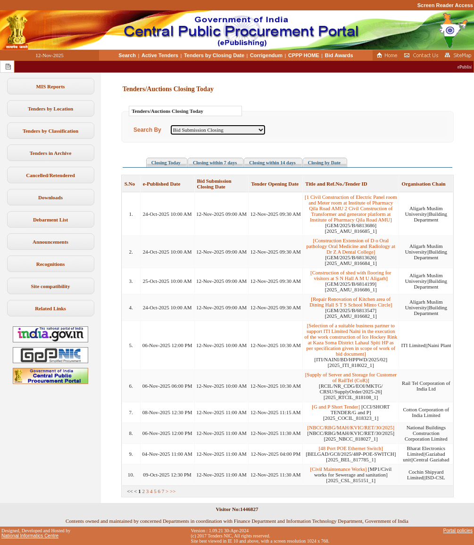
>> (172, 491)
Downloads (50, 197)
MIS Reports (50, 86)
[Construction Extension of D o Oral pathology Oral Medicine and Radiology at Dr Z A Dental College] (351, 246)
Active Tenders (159, 55)
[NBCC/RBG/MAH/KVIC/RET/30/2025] (351, 427)
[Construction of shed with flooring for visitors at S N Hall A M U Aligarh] (350, 275)
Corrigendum (266, 55)
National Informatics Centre (29, 535)
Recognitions (50, 264)
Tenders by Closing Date (214, 55)
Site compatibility (50, 286)
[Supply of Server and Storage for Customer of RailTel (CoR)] (351, 377)
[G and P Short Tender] (336, 406)
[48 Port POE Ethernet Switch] (351, 448)
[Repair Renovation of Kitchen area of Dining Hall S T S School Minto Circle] (350, 301)
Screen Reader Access (445, 5)
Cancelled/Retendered (50, 175)
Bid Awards (339, 55)
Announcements (50, 242)
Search (127, 55)
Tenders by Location (50, 108)
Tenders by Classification (50, 131)
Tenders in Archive (51, 153)
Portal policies (458, 530)
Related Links (50, 308)
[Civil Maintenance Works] (338, 469)
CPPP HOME (303, 55)
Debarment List (50, 219)
